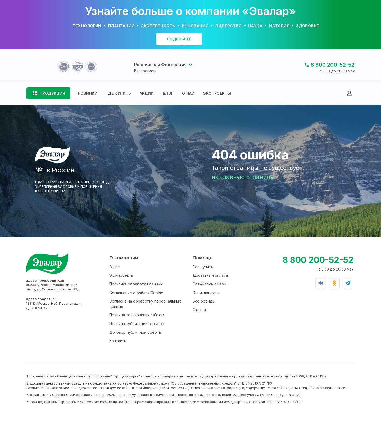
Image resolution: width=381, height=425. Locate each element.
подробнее (179, 39)
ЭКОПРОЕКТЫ (217, 93)
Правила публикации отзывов (136, 323)
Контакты (118, 341)
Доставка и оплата (210, 275)
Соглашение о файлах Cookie (136, 292)
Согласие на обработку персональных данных (145, 304)
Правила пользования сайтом (136, 315)
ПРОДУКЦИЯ (52, 93)
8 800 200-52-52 (333, 65)
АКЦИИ (147, 93)
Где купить (203, 266)
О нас (114, 266)
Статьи (199, 310)
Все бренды (204, 301)
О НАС (188, 93)
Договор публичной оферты (135, 332)
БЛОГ (168, 93)
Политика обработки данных (136, 284)
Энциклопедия (206, 292)
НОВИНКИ (88, 93)
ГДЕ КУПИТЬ (118, 93)
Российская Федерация (160, 64)
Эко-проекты (121, 275)
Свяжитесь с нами (209, 284)
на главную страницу (243, 176)
